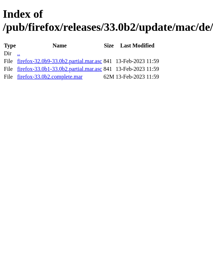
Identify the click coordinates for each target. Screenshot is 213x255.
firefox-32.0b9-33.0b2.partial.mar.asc (59, 61)
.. (18, 53)
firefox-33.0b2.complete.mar (49, 77)
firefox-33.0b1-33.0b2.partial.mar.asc (59, 69)
